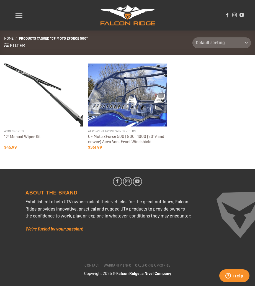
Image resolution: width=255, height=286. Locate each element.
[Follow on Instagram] (234, 15)
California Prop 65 (153, 265)
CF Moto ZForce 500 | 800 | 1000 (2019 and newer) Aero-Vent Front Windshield (126, 139)
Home (9, 38)
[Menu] (19, 15)
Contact (92, 265)
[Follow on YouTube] (241, 15)
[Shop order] (221, 42)
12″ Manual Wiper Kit (22, 137)
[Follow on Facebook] (227, 15)
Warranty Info (118, 265)
